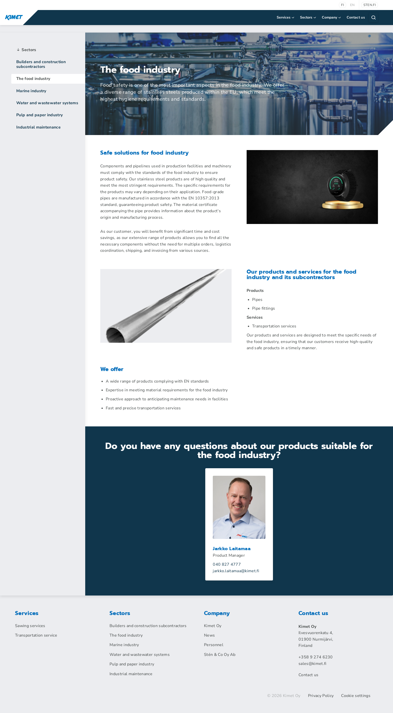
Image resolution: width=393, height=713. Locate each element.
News (209, 635)
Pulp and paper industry (39, 115)
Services (286, 17)
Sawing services (30, 626)
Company (332, 17)
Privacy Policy (321, 695)
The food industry (33, 78)
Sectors (308, 17)
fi (342, 5)
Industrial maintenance (38, 127)
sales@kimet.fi (312, 663)
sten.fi (369, 5)
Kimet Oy (213, 626)
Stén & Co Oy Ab (220, 654)
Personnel (213, 645)
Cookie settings (355, 695)
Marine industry (31, 91)
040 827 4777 (227, 564)
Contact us (356, 17)
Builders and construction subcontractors (41, 64)
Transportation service (36, 635)
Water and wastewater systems (47, 103)
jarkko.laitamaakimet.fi (236, 571)
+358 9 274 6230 (316, 657)
